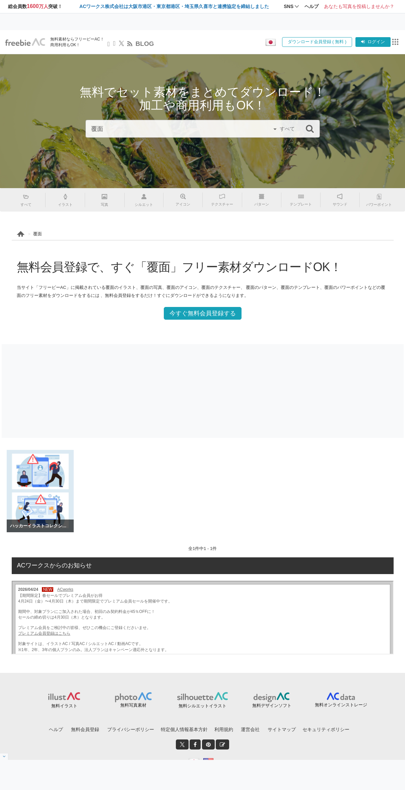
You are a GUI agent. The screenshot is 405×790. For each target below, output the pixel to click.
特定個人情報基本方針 (184, 729)
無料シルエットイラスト (202, 705)
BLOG (145, 43)
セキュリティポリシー (325, 729)
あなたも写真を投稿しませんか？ (359, 6)
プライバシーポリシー (130, 729)
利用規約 (223, 729)
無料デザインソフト (271, 705)
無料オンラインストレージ (341, 704)
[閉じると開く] (4, 757)
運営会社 (250, 729)
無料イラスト (64, 705)
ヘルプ (56, 729)
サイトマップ (282, 729)
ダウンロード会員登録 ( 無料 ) (317, 41)
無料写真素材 (133, 705)
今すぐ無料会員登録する (203, 313)
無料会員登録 (85, 729)
